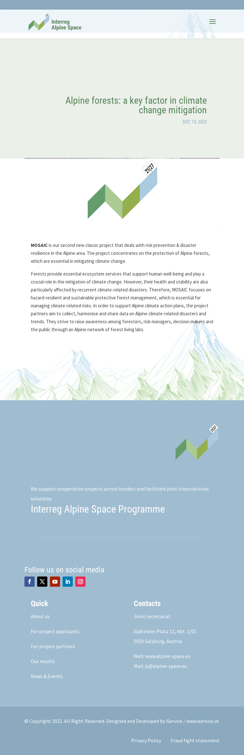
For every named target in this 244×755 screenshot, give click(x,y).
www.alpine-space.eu (167, 656)
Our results (43, 661)
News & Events (47, 676)
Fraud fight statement (195, 740)
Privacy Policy (146, 740)
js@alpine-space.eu (166, 666)
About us (40, 616)
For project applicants (55, 631)
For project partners (53, 646)
